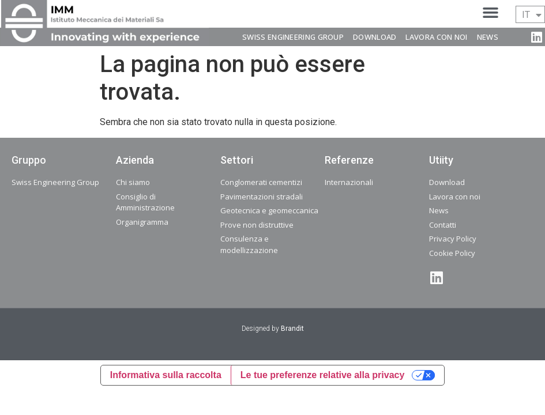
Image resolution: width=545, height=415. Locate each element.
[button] (490, 12)
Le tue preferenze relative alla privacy (322, 375)
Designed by (273, 329)
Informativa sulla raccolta (165, 375)
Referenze (349, 160)
